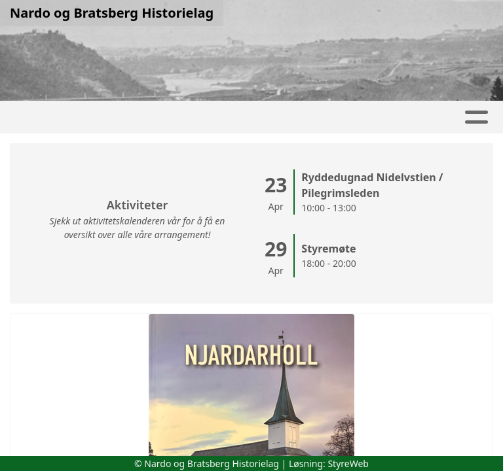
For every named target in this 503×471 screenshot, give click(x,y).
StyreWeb (348, 463)
